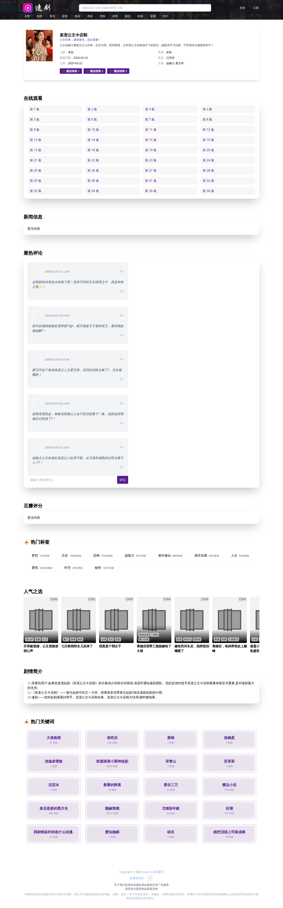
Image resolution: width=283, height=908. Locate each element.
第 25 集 (35, 170)
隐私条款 (141, 885)
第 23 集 (151, 160)
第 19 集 (151, 150)
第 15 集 (151, 140)
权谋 (140, 16)
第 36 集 (208, 191)
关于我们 (119, 885)
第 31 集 (151, 180)
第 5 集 (35, 119)
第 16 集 (208, 140)
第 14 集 (93, 140)
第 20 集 (208, 150)
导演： (162, 52)
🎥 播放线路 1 (71, 71)
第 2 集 (92, 109)
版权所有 (152, 885)
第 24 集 (208, 160)
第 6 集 (92, 119)
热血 (77, 16)
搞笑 (39, 16)
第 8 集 (207, 119)
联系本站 (130, 885)
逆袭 (153, 16)
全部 (27, 16)
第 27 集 (151, 170)
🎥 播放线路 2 (94, 71)
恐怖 (102, 16)
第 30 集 (93, 180)
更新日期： (67, 57)
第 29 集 (35, 180)
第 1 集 (35, 109)
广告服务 (163, 885)
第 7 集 (150, 119)
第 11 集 (151, 129)
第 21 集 (35, 160)
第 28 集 (208, 170)
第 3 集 (150, 109)
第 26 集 (93, 170)
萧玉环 (179, 63)
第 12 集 (208, 129)
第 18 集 (93, 150)
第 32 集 (208, 180)
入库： (64, 63)
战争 (115, 16)
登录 (242, 8)
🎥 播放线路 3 (118, 71)
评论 (122, 480)
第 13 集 (35, 140)
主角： (162, 63)
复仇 (52, 16)
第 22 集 (93, 160)
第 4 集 (207, 109)
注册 (256, 8)
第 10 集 (93, 129)
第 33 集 (35, 191)
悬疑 (90, 16)
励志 (127, 16)
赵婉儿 (170, 63)
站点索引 (158, 872)
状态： (162, 57)
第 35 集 (151, 191)
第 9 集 (35, 129)
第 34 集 (93, 191)
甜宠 (65, 16)
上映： (64, 52)
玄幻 (165, 16)
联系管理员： (141, 878)
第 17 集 (35, 150)
